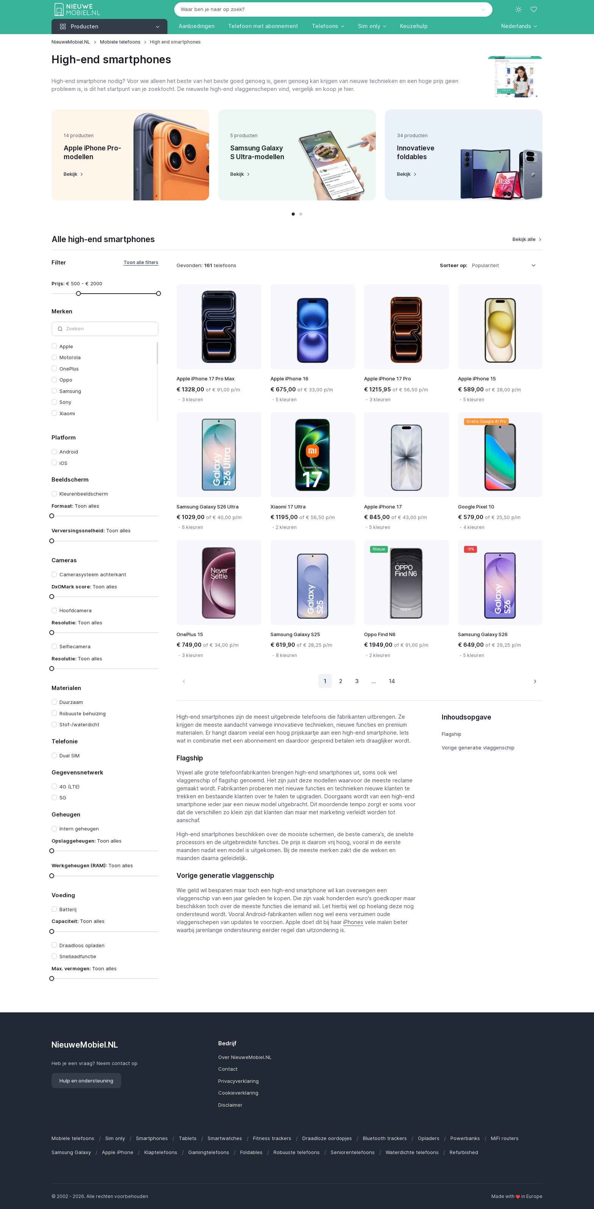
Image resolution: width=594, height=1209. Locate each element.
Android (68, 452)
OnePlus (69, 369)
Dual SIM (69, 755)
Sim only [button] (369, 26)
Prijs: (77, 283)
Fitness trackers (272, 1138)
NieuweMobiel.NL (71, 42)
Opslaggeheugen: (87, 841)
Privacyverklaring (238, 1081)
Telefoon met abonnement (263, 26)
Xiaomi (67, 413)
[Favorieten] (534, 9)
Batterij (68, 909)
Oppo (65, 380)
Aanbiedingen (196, 26)
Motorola (70, 357)
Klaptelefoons (160, 1152)
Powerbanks (465, 1138)
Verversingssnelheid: (91, 530)
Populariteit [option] (485, 265)
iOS (63, 463)
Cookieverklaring (238, 1093)
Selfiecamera (75, 646)
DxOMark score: (84, 586)
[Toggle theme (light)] (519, 9)
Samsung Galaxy (71, 1152)
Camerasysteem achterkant (92, 574)
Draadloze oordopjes (327, 1138)
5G (62, 798)
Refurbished (464, 1152)
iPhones (353, 922)
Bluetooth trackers (385, 1138)
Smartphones (152, 1138)
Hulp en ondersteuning (86, 1081)
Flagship (451, 734)
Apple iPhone (117, 1152)
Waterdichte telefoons (412, 1152)
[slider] (78, 293)
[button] (519, 26)
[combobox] (333, 9)
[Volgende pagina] (534, 681)
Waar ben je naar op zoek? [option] (213, 9)
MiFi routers (505, 1138)
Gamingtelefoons (208, 1152)
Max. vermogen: (84, 968)
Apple (66, 346)
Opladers (428, 1138)
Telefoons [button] (325, 26)
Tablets (188, 1138)
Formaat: (75, 506)
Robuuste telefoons (297, 1152)
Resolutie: (77, 622)
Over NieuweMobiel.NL (245, 1057)
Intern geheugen (79, 829)
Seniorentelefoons (353, 1152)
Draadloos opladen (82, 945)
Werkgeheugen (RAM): (92, 865)
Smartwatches (225, 1138)
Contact (228, 1069)
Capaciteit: (78, 921)
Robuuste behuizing (82, 713)
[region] (105, 382)
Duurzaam (71, 702)
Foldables (251, 1152)
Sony (65, 402)
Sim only (115, 1138)
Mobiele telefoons (120, 42)
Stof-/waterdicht (79, 724)
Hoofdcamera (75, 610)
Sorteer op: (453, 265)
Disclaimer (230, 1105)
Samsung (70, 391)
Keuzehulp (414, 26)
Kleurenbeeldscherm (83, 494)
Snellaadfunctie (77, 956)
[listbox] (506, 265)
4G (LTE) (69, 787)
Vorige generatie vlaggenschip (478, 747)
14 (392, 681)
